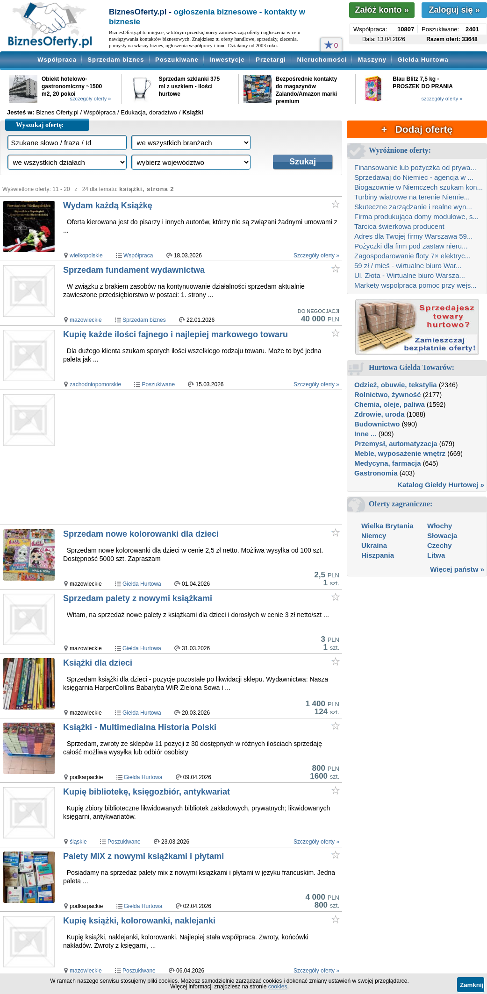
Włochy (439, 526)
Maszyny (372, 59)
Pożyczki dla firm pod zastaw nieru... (411, 246)
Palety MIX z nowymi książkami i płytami (143, 856)
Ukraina (374, 545)
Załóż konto (381, 9)
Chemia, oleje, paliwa (389, 404)
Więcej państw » (457, 569)
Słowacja (442, 536)
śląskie (78, 841)
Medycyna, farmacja (387, 463)
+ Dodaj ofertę (416, 129)
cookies (277, 986)
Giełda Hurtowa (422, 59)
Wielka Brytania (387, 526)
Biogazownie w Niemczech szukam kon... (418, 187)
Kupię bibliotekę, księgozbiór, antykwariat (146, 791)
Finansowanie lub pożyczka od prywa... (415, 167)
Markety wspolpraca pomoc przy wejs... (415, 285)
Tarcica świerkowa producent (399, 226)
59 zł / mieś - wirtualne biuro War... (408, 266)
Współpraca (57, 59)
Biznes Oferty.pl (57, 112)
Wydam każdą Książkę (107, 205)
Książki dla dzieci (97, 662)
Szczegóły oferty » (316, 255)
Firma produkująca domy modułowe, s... (416, 216)
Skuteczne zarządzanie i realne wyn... (413, 207)
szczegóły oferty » (90, 98)
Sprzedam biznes (115, 59)
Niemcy (373, 536)
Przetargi (271, 59)
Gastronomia (376, 473)
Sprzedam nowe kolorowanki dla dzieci (141, 534)
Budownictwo (377, 424)
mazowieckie (86, 320)
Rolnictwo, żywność (387, 394)
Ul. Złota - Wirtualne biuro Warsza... (409, 275)
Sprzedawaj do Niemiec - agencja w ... (413, 177)
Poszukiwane (177, 59)
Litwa (436, 555)
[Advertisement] (202, 457)
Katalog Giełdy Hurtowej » (440, 485)
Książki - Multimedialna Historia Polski (139, 727)
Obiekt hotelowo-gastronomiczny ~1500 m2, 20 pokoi (72, 86)
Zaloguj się (454, 9)
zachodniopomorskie (95, 384)
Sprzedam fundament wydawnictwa (134, 270)
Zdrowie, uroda (379, 414)
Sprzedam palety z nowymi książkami (137, 598)
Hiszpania (377, 555)
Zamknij (471, 984)
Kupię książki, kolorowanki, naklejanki (139, 920)
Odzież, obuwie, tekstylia (395, 385)
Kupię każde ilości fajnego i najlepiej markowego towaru (175, 334)
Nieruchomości (322, 59)
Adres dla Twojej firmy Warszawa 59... (413, 236)
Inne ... (365, 434)
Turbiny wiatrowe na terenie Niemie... (412, 197)
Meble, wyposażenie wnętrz (399, 453)
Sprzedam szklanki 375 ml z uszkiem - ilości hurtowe (189, 86)
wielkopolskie (86, 255)
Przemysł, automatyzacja (395, 443)
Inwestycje (227, 59)
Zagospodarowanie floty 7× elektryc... (412, 256)
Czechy (439, 545)
